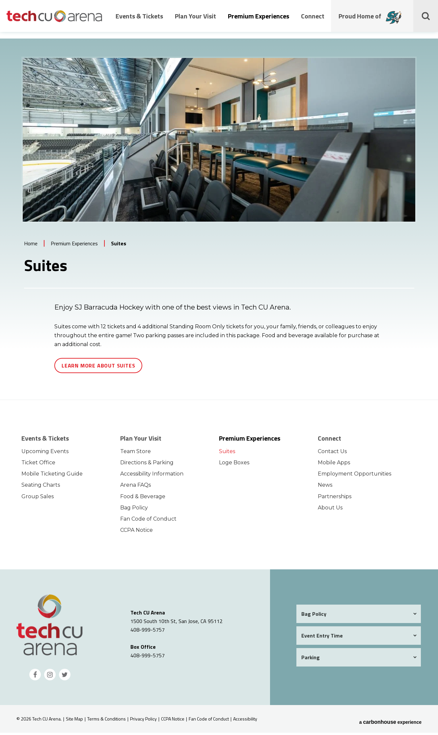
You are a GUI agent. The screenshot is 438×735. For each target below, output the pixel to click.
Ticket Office (38, 465)
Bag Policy (134, 510)
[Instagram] (50, 677)
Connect (312, 20)
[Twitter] (64, 677)
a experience (390, 721)
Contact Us (332, 453)
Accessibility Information (151, 476)
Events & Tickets (139, 20)
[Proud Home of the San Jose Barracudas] (394, 22)
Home (31, 246)
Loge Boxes (234, 465)
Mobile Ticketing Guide (52, 476)
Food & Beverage (142, 498)
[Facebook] (35, 677)
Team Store (135, 453)
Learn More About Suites (98, 368)
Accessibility (245, 721)
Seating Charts (40, 487)
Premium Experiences (258, 20)
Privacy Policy (143, 721)
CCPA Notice (136, 532)
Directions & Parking (147, 465)
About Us (330, 510)
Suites (227, 453)
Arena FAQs (135, 487)
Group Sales (37, 498)
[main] (219, 221)
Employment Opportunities (354, 476)
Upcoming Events (44, 453)
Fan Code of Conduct (148, 521)
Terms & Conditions (106, 721)
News (325, 487)
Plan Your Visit (195, 20)
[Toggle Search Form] (426, 20)
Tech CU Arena (54, 20)
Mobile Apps (334, 465)
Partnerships (334, 498)
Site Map (74, 721)
